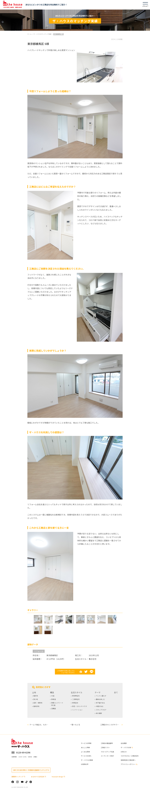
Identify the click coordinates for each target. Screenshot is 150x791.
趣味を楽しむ (100, 699)
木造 (52, 696)
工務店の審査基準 (107, 743)
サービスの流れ (86, 756)
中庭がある (99, 706)
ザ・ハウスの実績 (87, 760)
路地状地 (36, 706)
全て (116, 692)
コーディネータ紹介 (107, 756)
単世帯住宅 (76, 696)
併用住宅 (75, 703)
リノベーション (77, 710)
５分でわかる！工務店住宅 (129, 756)
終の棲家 (99, 713)
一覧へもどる (75, 724)
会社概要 (124, 743)
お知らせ (124, 752)
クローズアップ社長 (107, 752)
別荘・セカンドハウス (79, 706)
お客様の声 (84, 764)
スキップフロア (101, 710)
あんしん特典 (85, 748)
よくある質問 (85, 752)
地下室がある (100, 703)
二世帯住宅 (76, 699)
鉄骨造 (53, 699)
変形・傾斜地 (37, 703)
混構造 (53, 708)
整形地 (35, 696)
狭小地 (35, 699)
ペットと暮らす (101, 696)
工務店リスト (105, 748)
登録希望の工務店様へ (128, 760)
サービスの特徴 (86, 743)
